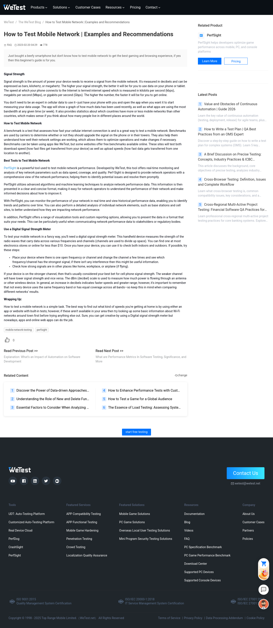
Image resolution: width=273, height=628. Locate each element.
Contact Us (245, 473)
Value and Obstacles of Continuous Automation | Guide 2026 (227, 106)
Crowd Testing (75, 547)
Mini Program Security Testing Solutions (145, 538)
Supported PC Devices (199, 572)
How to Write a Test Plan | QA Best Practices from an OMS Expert (227, 131)
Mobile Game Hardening (82, 530)
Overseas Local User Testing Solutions (144, 530)
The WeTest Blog (29, 22)
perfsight (42, 329)
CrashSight (16, 547)
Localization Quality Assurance (86, 555)
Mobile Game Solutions (134, 514)
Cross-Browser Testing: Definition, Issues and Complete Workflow (232, 182)
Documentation (194, 514)
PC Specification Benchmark (203, 547)
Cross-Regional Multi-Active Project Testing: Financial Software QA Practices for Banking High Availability (231, 207)
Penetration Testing (79, 538)
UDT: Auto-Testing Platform (27, 514)
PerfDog (14, 538)
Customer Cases (253, 522)
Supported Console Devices (202, 580)
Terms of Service (169, 618)
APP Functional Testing (81, 522)
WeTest (9, 22)
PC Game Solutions (132, 522)
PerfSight (15, 555)
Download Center (195, 563)
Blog (187, 522)
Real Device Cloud (20, 530)
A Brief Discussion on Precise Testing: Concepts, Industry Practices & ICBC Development (229, 157)
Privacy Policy (193, 618)
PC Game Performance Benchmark (207, 555)
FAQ (187, 538)
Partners (248, 530)
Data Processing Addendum (224, 618)
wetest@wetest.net (247, 483)
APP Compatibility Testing (83, 514)
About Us (249, 514)
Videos (188, 530)
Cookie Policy (255, 618)
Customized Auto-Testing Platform (31, 522)
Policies (248, 538)
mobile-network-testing (19, 329)
